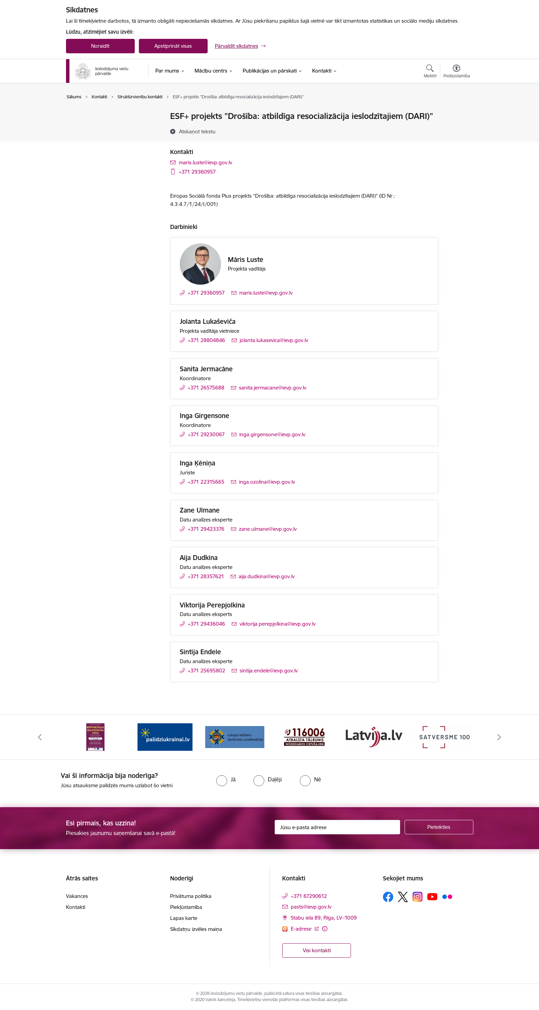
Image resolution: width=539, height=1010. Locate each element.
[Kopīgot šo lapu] (456, 130)
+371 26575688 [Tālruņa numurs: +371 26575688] (206, 387)
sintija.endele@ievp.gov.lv (269, 670)
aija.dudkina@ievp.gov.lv (267, 576)
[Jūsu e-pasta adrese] (337, 827)
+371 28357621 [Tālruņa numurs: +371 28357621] (206, 576)
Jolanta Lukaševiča (207, 321)
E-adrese (302, 928)
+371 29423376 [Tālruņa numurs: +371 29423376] (206, 529)
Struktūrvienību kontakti (101, 128)
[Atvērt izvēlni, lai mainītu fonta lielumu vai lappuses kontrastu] (456, 72)
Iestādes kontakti (93, 116)
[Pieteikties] (439, 827)
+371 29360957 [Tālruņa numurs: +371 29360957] (197, 171)
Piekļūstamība (186, 907)
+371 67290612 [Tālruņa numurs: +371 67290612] (309, 896)
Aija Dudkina (199, 557)
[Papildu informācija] (324, 928)
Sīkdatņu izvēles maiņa (196, 929)
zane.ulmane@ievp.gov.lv (268, 529)
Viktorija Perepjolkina (212, 605)
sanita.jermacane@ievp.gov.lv (272, 387)
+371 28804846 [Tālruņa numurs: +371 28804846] (206, 340)
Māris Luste (245, 259)
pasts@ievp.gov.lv (311, 906)
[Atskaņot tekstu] (197, 131)
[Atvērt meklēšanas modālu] (430, 72)
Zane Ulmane (200, 510)
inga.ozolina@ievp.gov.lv (267, 482)
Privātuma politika (190, 896)
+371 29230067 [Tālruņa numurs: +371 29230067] (206, 434)
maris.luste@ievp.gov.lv (205, 162)
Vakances (77, 896)
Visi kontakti (317, 950)
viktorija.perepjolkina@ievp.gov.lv (278, 624)
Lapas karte (183, 918)
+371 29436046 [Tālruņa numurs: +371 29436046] (206, 624)
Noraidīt (100, 46)
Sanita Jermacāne (206, 369)
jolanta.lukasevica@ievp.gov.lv (274, 340)
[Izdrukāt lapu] (456, 113)
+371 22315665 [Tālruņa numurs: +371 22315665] (206, 482)
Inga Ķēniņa (197, 463)
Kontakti (75, 907)
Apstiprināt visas (173, 46)
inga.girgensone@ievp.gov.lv (272, 434)
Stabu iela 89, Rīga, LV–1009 (324, 917)
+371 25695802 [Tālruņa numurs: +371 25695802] (206, 670)
